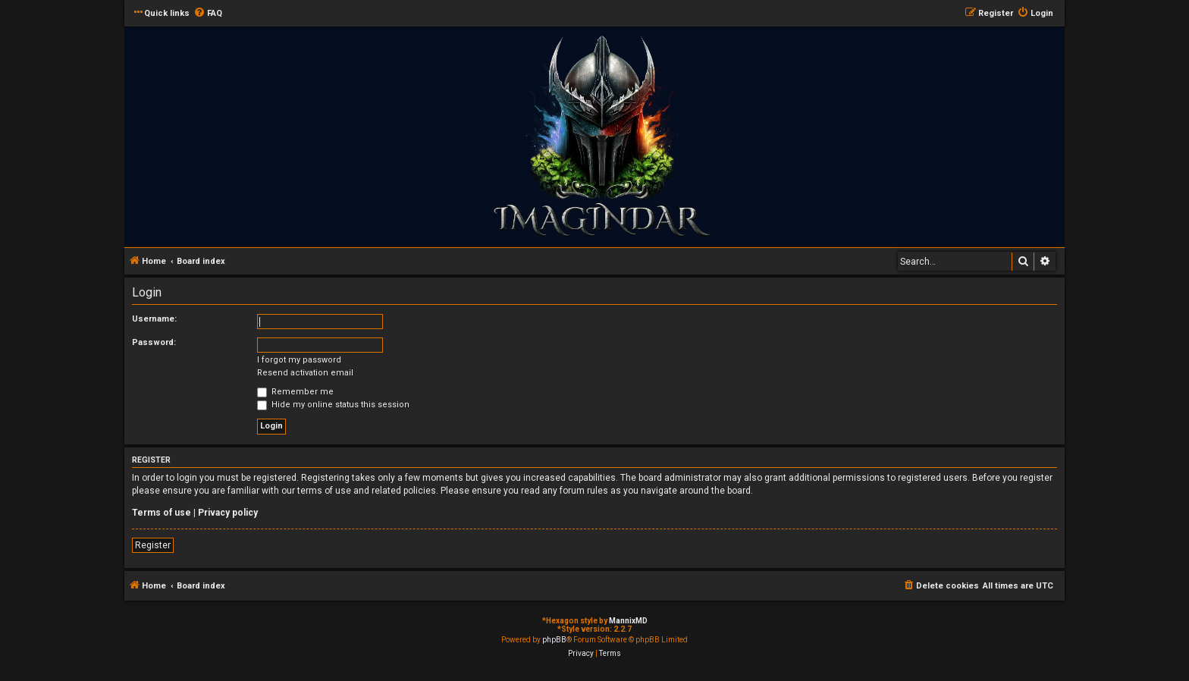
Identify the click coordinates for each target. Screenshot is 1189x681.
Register (153, 545)
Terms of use (161, 512)
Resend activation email (305, 373)
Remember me (295, 392)
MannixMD (628, 621)
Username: (154, 319)
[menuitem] (207, 14)
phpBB (554, 639)
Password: (154, 342)
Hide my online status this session (333, 405)
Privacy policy (228, 512)
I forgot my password (299, 360)
